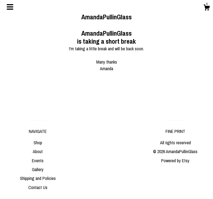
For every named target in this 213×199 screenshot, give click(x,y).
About (38, 151)
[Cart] (207, 8)
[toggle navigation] (10, 7)
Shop (38, 143)
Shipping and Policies (38, 178)
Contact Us (37, 187)
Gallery (38, 169)
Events (38, 161)
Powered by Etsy (175, 161)
